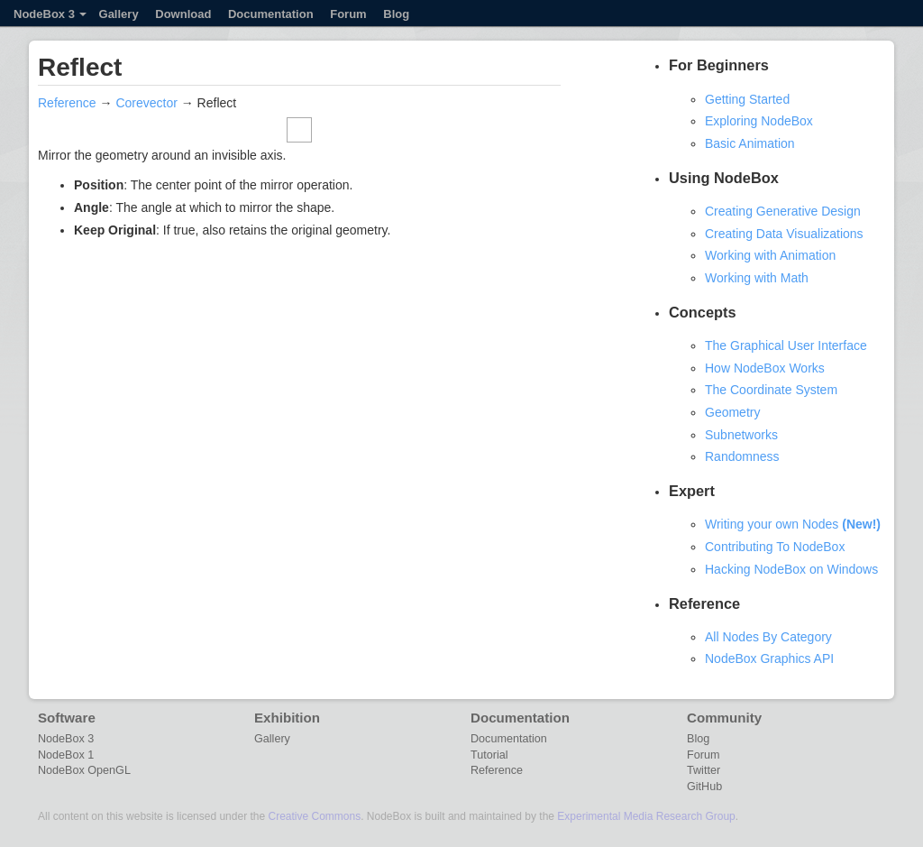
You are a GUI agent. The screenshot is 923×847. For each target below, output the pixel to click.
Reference (67, 103)
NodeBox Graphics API (769, 658)
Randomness (742, 456)
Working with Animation (770, 255)
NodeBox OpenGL (84, 770)
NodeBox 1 (66, 755)
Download (183, 14)
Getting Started (747, 99)
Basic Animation (750, 143)
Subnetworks (741, 435)
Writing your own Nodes (793, 524)
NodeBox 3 (50, 14)
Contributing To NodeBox (775, 546)
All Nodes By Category (768, 637)
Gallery (119, 14)
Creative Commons (314, 816)
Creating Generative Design (783, 211)
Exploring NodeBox (759, 121)
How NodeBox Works (765, 368)
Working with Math (757, 278)
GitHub (704, 786)
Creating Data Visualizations (784, 233)
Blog (396, 14)
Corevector (146, 103)
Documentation (271, 14)
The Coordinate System (771, 389)
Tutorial (489, 755)
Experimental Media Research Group (646, 816)
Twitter (703, 770)
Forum (348, 14)
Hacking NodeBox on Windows (791, 569)
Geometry (732, 412)
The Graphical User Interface (786, 345)
